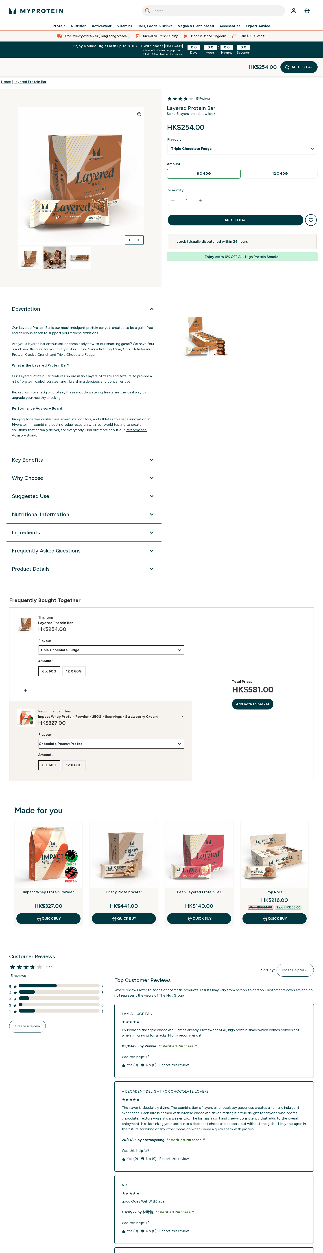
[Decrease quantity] (173, 181)
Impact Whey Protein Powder (48, 873)
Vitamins (124, 26)
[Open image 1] (29, 239)
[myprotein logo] (36, 11)
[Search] (147, 10)
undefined (242, 130)
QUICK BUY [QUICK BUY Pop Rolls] (274, 899)
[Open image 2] (54, 239)
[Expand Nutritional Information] (84, 495)
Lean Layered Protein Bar (199, 873)
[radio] (204, 155)
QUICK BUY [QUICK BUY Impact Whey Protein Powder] (48, 899)
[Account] (293, 11)
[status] (187, 181)
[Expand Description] (84, 290)
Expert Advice (258, 26)
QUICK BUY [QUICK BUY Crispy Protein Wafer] (124, 899)
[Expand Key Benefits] (84, 441)
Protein (59, 26)
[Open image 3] (80, 239)
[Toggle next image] (139, 221)
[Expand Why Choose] (84, 459)
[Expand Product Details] (84, 550)
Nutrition (78, 26)
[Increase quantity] (201, 181)
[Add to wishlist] (311, 201)
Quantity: (176, 171)
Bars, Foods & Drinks (154, 26)
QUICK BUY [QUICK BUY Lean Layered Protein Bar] (199, 899)
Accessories (229, 26)
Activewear (102, 26)
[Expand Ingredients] (84, 514)
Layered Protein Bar (30, 63)
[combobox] (213, 10)
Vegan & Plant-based (196, 26)
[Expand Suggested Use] (84, 477)
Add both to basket (252, 685)
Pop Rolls (275, 873)
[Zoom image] (139, 95)
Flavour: (174, 120)
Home (6, 63)
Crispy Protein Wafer (124, 873)
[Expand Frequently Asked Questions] (84, 532)
